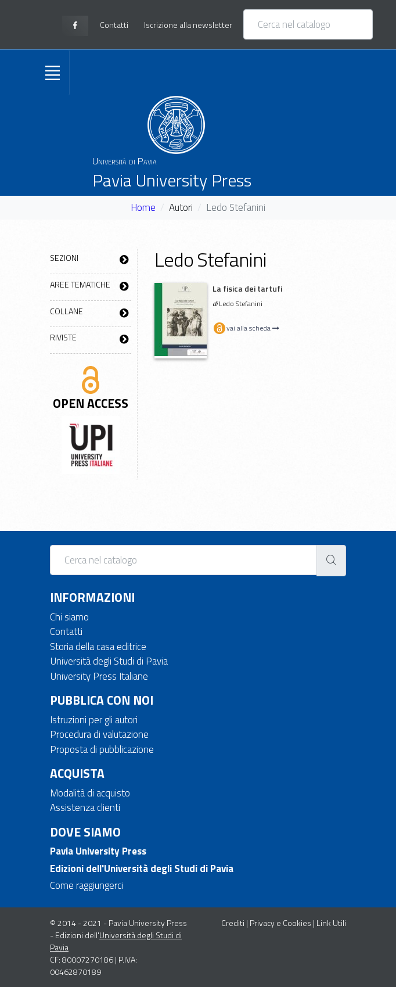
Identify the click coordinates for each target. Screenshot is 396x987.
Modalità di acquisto (90, 793)
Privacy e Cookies (280, 923)
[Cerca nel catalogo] (308, 24)
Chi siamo (69, 616)
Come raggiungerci (86, 885)
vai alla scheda (246, 327)
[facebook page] (75, 26)
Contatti (66, 631)
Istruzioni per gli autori (94, 719)
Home (143, 207)
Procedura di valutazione (99, 734)
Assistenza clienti (85, 807)
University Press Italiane (99, 676)
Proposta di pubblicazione (102, 749)
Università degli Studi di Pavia (109, 661)
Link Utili (331, 923)
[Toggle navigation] (52, 72)
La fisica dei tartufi (247, 288)
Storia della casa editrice (98, 646)
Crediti (232, 923)
